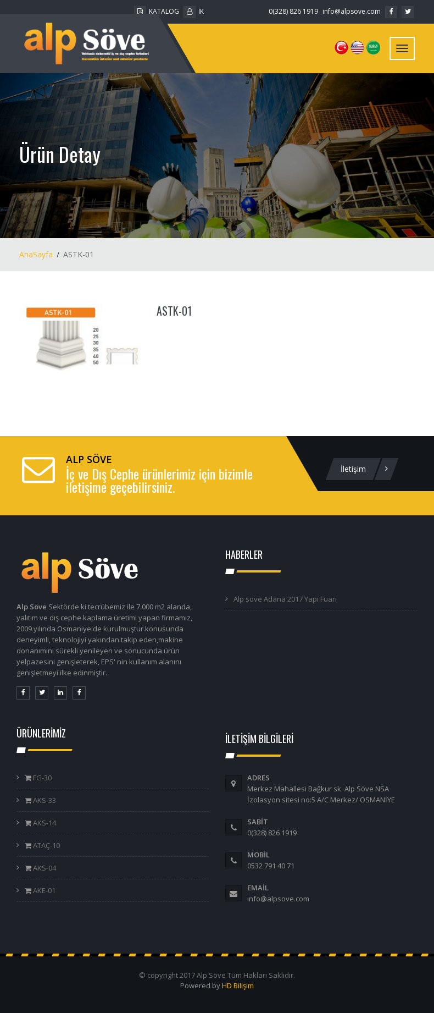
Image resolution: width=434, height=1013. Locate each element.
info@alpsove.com (351, 11)
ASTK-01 (174, 310)
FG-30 (41, 778)
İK (193, 11)
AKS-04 (43, 868)
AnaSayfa (36, 254)
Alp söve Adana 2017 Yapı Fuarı (285, 599)
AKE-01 (43, 890)
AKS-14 (43, 823)
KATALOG (156, 11)
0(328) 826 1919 (293, 11)
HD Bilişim (238, 985)
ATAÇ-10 (45, 845)
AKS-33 (43, 800)
